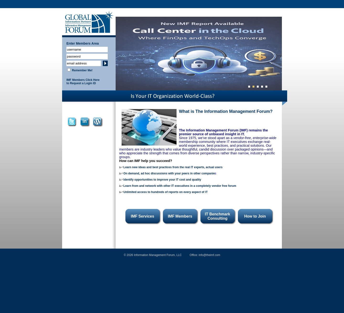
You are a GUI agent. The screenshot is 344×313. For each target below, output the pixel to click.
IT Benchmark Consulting (217, 216)
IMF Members (180, 216)
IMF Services (142, 216)
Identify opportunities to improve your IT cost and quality (162, 179)
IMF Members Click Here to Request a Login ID (83, 81)
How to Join (255, 216)
